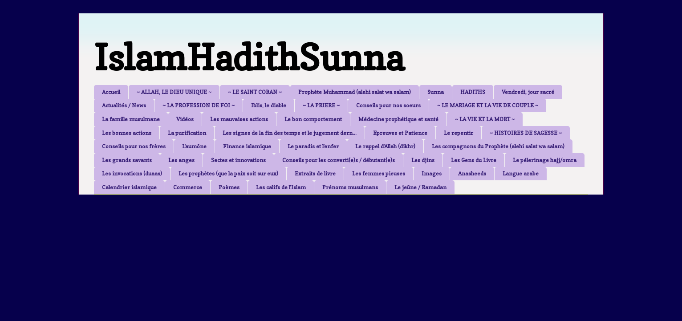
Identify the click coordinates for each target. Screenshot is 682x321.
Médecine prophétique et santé (398, 119)
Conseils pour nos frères (134, 146)
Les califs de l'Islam (281, 187)
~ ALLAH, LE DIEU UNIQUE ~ (174, 92)
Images (432, 173)
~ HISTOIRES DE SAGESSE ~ (526, 133)
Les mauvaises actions (239, 119)
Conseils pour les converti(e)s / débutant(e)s (338, 160)
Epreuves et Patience (400, 133)
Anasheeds (472, 173)
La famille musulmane (131, 119)
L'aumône (194, 146)
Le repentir (458, 133)
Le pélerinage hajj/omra (544, 160)
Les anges (181, 160)
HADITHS (472, 92)
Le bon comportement (313, 119)
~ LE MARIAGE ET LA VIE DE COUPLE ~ (487, 105)
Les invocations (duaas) (132, 173)
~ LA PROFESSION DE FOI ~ (198, 105)
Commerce (187, 187)
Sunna (435, 92)
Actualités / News (124, 105)
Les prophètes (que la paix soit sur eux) (228, 173)
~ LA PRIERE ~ (321, 105)
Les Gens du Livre (473, 160)
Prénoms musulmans (350, 187)
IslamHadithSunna (249, 57)
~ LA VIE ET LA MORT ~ (485, 119)
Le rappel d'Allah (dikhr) (385, 146)
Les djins (422, 160)
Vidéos (185, 119)
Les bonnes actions (126, 133)
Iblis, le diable (268, 105)
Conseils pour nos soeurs (388, 105)
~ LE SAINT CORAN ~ (255, 92)
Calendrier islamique (129, 187)
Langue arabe (521, 173)
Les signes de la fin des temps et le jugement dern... (290, 133)
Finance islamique (247, 146)
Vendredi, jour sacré (528, 92)
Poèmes (229, 187)
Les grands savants (127, 160)
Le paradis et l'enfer (313, 146)
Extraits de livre (315, 173)
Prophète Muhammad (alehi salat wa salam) (354, 92)
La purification (187, 133)
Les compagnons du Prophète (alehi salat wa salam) (498, 146)
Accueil (111, 92)
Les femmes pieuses (378, 173)
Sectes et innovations (238, 160)
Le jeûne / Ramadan (420, 187)
